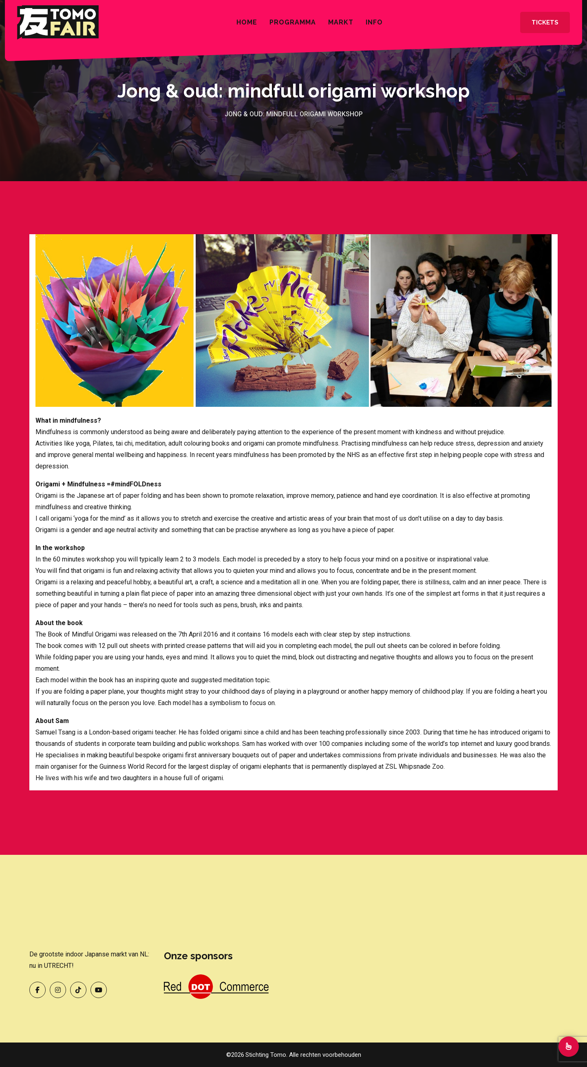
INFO (374, 22)
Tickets (545, 22)
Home (246, 22)
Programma (292, 22)
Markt (340, 22)
